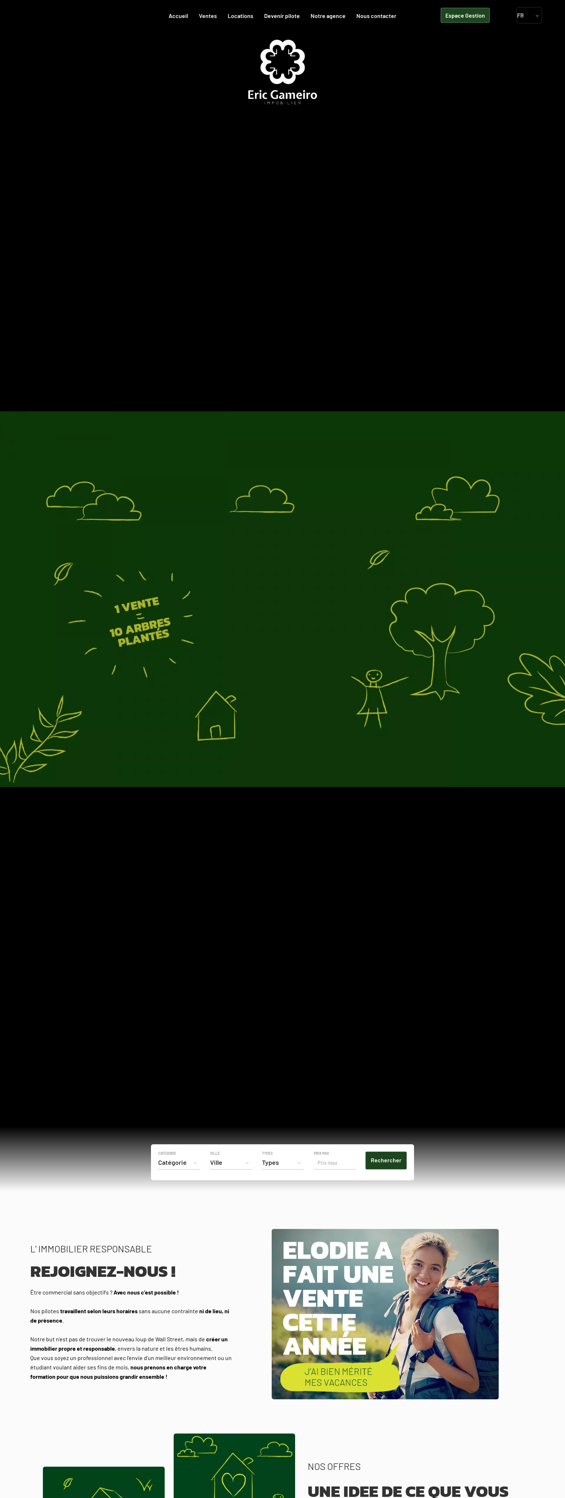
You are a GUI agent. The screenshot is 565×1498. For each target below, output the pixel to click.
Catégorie (167, 1153)
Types (267, 1153)
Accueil (282, 72)
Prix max (321, 1153)
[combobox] (179, 1162)
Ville (215, 1153)
